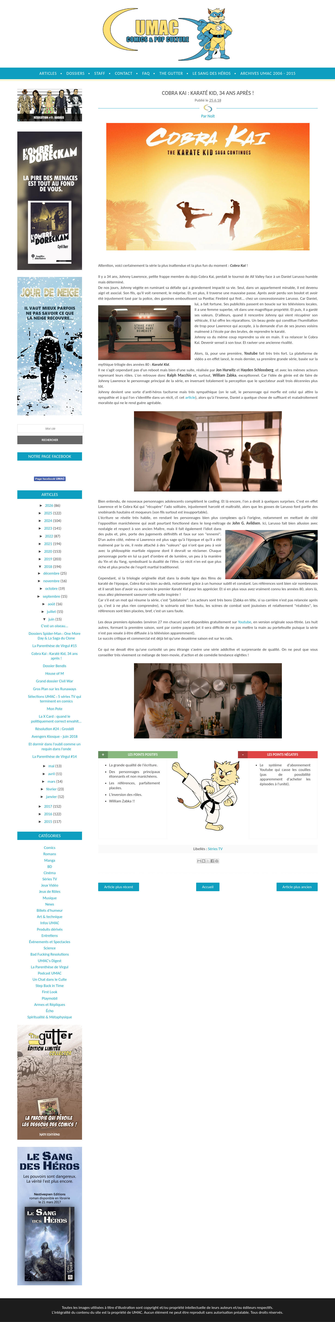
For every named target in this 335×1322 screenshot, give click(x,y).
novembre (51, 581)
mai (52, 766)
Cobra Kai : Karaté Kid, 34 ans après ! (54, 656)
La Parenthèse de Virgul (49, 967)
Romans (49, 853)
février (52, 789)
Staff (99, 73)
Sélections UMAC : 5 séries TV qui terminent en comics (54, 699)
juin (52, 619)
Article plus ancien (297, 886)
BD (49, 866)
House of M (54, 673)
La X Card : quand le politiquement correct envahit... (56, 718)
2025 (48, 513)
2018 (48, 566)
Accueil (207, 886)
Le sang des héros (212, 73)
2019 (48, 559)
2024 (48, 520)
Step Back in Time (50, 985)
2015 (48, 821)
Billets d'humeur (50, 910)
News (49, 904)
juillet (52, 611)
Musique (50, 898)
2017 (48, 806)
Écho (49, 1010)
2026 (49, 505)
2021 (48, 543)
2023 (48, 528)
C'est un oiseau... (54, 626)
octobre (52, 588)
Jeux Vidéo (49, 885)
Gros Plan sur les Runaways (54, 688)
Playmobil (50, 998)
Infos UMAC (49, 922)
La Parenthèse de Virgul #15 (54, 645)
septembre (52, 596)
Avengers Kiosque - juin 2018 (55, 736)
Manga (49, 860)
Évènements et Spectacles (49, 941)
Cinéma (50, 872)
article (190, 397)
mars (52, 781)
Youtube (244, 622)
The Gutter (171, 73)
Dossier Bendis (54, 665)
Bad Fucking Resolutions (49, 954)
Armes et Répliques (49, 1004)
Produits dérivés (49, 929)
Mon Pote (54, 708)
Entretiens (50, 935)
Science (50, 948)
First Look (49, 991)
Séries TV (215, 848)
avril (52, 773)
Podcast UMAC (49, 973)
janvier (52, 796)
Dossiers (76, 73)
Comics (49, 847)
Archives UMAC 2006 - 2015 (268, 73)
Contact (123, 73)
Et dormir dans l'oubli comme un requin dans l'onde (55, 746)
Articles (48, 73)
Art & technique (49, 916)
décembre (52, 573)
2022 (49, 536)
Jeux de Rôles (49, 891)
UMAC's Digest (49, 960)
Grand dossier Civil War (54, 681)
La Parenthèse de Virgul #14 (54, 756)
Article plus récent (118, 886)
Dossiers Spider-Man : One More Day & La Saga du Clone (54, 636)
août (52, 604)
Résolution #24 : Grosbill (54, 728)
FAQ (146, 73)
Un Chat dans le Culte (50, 979)
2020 (48, 551)
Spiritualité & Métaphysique (49, 1017)
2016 (48, 814)
